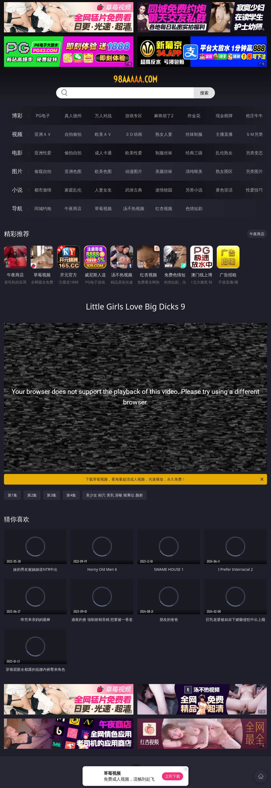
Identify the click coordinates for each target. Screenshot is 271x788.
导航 (17, 208)
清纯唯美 (194, 171)
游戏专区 (133, 116)
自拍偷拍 (73, 134)
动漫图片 (133, 171)
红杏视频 (163, 208)
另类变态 (254, 153)
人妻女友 (103, 190)
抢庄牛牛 (254, 116)
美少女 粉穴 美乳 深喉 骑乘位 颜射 (114, 495)
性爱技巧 (254, 190)
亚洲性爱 (42, 153)
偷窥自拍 (42, 171)
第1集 (12, 495)
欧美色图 (103, 171)
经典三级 (194, 153)
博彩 (17, 115)
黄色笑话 (224, 190)
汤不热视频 (133, 208)
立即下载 (172, 776)
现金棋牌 (224, 116)
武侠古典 (133, 190)
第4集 (71, 495)
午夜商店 (73, 208)
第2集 (32, 495)
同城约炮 (42, 208)
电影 (17, 152)
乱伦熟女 (224, 153)
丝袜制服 (194, 134)
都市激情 (42, 190)
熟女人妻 (163, 134)
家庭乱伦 (73, 190)
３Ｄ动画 (133, 134)
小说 (17, 189)
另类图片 (254, 171)
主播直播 (224, 134)
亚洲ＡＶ (42, 134)
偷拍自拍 (73, 153)
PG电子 (43, 116)
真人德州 (73, 116)
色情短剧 (194, 208)
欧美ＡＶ (103, 134)
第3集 (51, 495)
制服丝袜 (163, 153)
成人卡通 (103, 153)
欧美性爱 (133, 153)
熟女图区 (224, 171)
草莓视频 (103, 208)
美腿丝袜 (163, 171)
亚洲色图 (73, 171)
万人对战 (103, 116)
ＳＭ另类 (254, 134)
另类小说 (194, 190)
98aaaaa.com (135, 79)
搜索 (204, 93)
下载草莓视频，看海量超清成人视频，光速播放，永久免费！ (174, 479)
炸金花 (194, 116)
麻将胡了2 (163, 116)
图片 (17, 171)
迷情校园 (163, 190)
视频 (17, 134)
